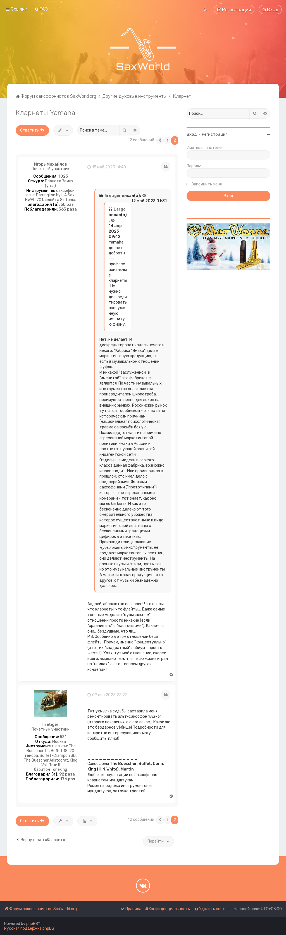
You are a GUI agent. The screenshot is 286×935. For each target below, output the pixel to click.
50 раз (67, 204)
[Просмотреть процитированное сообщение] (144, 196)
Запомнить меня (207, 184)
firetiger (112, 195)
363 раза (68, 209)
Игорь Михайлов (50, 164)
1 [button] (167, 140)
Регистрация (215, 134)
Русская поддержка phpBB (29, 928)
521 (63, 737)
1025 (63, 176)
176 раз (67, 779)
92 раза (67, 774)
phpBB (32, 923)
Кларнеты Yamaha (45, 112)
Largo (120, 209)
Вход (192, 134)
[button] (160, 140)
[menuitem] (41, 9)
